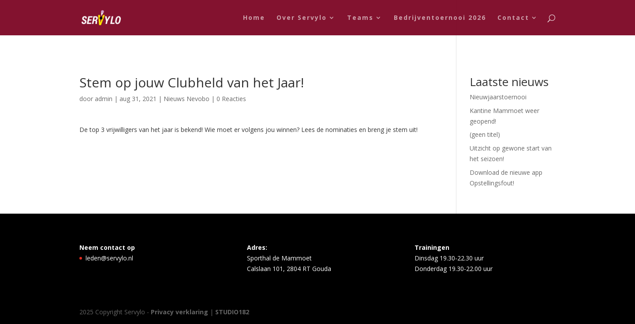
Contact (513, 18)
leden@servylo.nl (109, 258)
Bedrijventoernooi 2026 (440, 18)
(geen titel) (485, 134)
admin (103, 98)
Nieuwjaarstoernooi (498, 97)
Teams (360, 18)
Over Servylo (301, 18)
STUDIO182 (232, 312)
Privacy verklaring (180, 312)
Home (254, 18)
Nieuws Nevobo (186, 98)
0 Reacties (231, 98)
